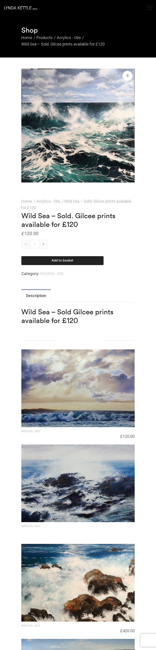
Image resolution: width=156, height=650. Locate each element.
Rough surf (29, 630)
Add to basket (62, 260)
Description (36, 295)
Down (26, 244)
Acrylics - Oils (48, 201)
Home (26, 201)
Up (43, 244)
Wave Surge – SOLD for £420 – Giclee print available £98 (63, 532)
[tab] (36, 295)
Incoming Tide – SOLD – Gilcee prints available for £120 (65, 435)
